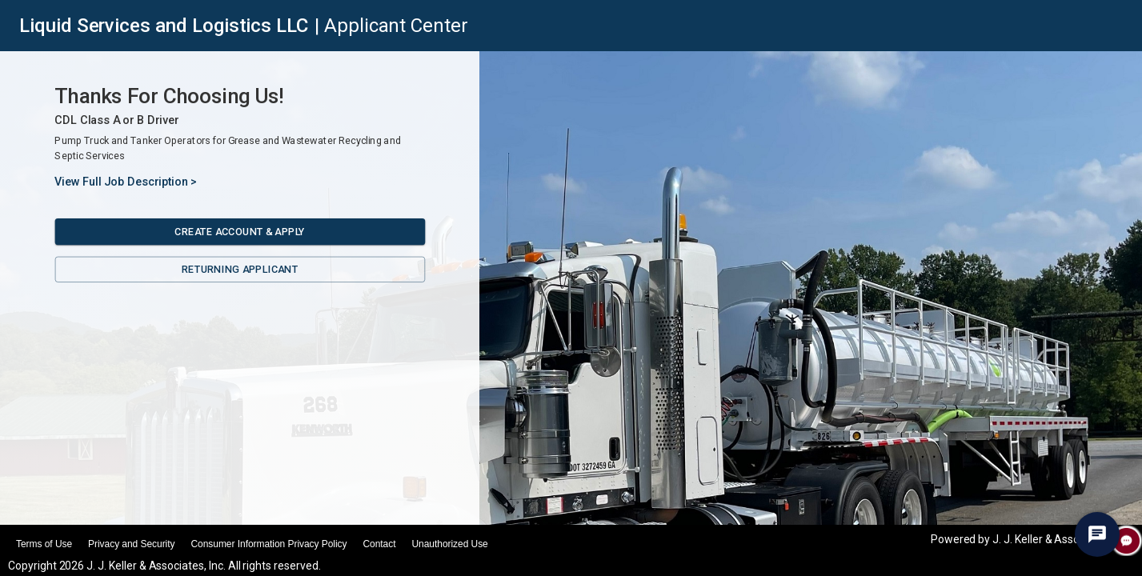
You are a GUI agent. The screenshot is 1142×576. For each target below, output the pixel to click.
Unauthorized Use (449, 544)
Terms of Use (44, 544)
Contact (379, 544)
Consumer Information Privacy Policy (268, 544)
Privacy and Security (131, 544)
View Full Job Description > (125, 182)
